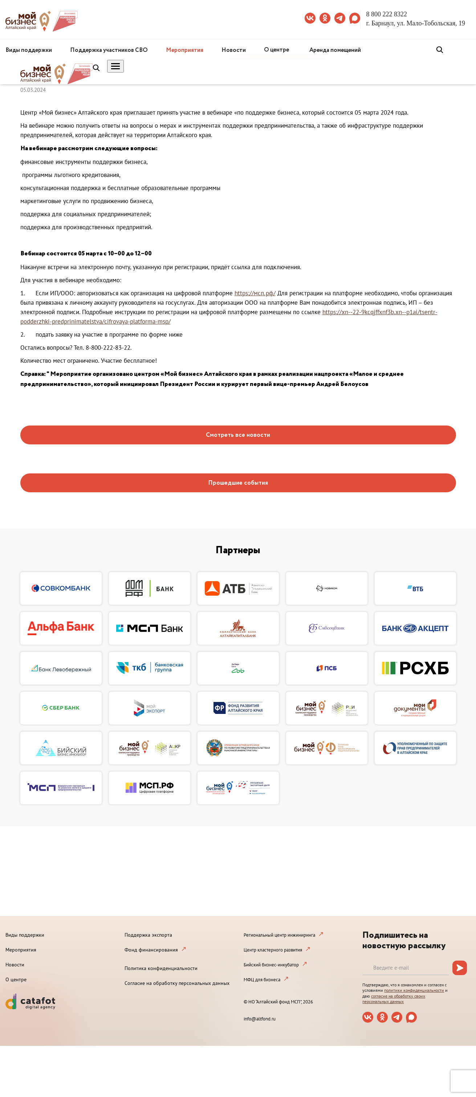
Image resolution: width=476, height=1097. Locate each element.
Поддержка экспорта (148, 935)
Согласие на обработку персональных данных (177, 983)
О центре (276, 50)
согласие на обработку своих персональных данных (393, 998)
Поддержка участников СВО (109, 50)
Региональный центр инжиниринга (279, 935)
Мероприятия (184, 50)
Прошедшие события (238, 483)
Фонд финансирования (151, 949)
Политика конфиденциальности (161, 968)
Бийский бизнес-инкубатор (271, 965)
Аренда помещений (335, 50)
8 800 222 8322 (386, 14)
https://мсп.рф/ (255, 293)
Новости (233, 50)
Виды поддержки (28, 50)
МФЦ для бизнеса (262, 980)
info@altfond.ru (260, 1019)
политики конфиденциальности (414, 990)
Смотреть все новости (238, 435)
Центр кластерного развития (273, 950)
